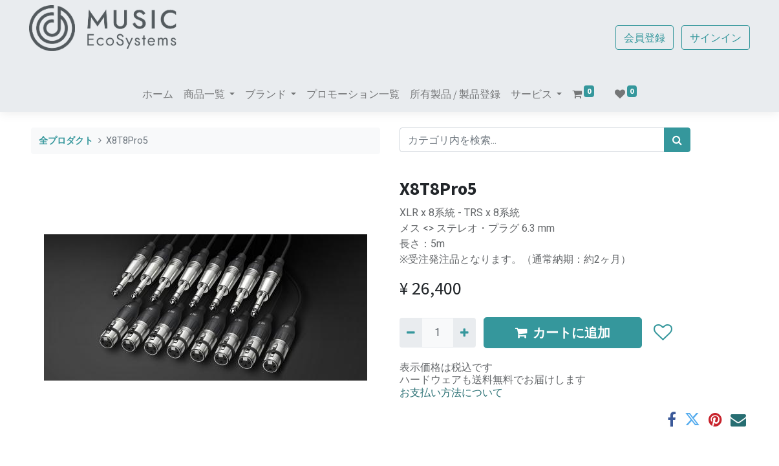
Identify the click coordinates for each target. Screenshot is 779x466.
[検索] (677, 140)
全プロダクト (66, 140)
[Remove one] (411, 333)
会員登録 (643, 37)
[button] (663, 333)
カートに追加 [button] (562, 332)
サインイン (714, 37)
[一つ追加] (464, 333)
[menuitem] (157, 94)
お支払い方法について (451, 392)
